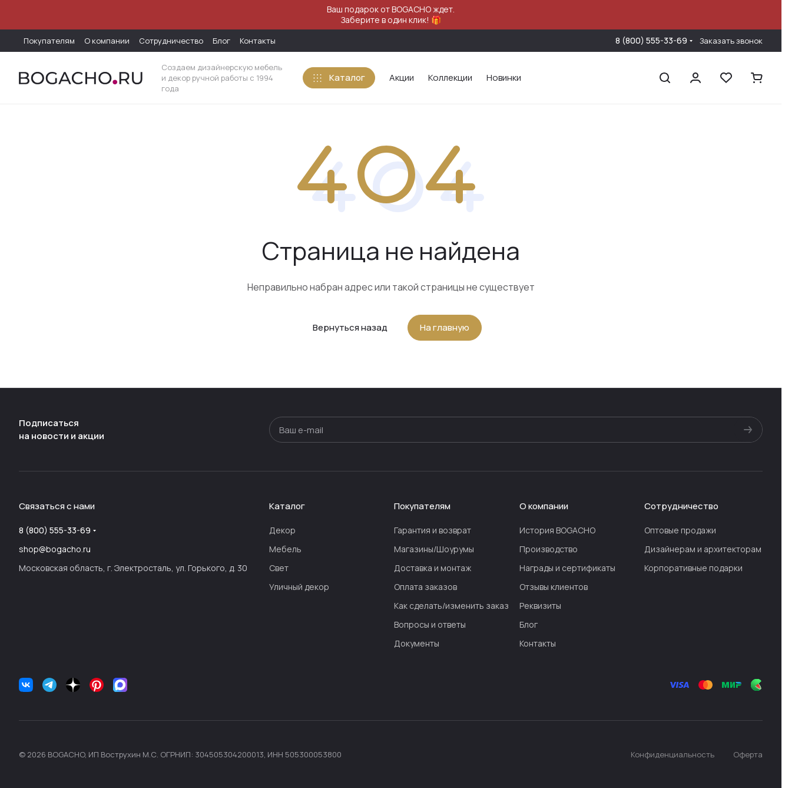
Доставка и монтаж (432, 567)
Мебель (285, 549)
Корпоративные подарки (693, 567)
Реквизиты (540, 605)
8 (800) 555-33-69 (651, 40)
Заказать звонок (731, 41)
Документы (416, 643)
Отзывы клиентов (553, 586)
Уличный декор (299, 586)
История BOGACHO (557, 530)
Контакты (537, 643)
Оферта (748, 754)
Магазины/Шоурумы (434, 549)
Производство (548, 549)
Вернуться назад (350, 327)
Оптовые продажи (680, 530)
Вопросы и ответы (430, 624)
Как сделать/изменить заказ (451, 605)
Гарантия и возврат (432, 530)
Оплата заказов (425, 586)
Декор (282, 530)
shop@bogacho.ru (55, 549)
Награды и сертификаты (567, 567)
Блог (528, 624)
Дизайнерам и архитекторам (702, 549)
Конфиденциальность (672, 754)
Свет (279, 567)
